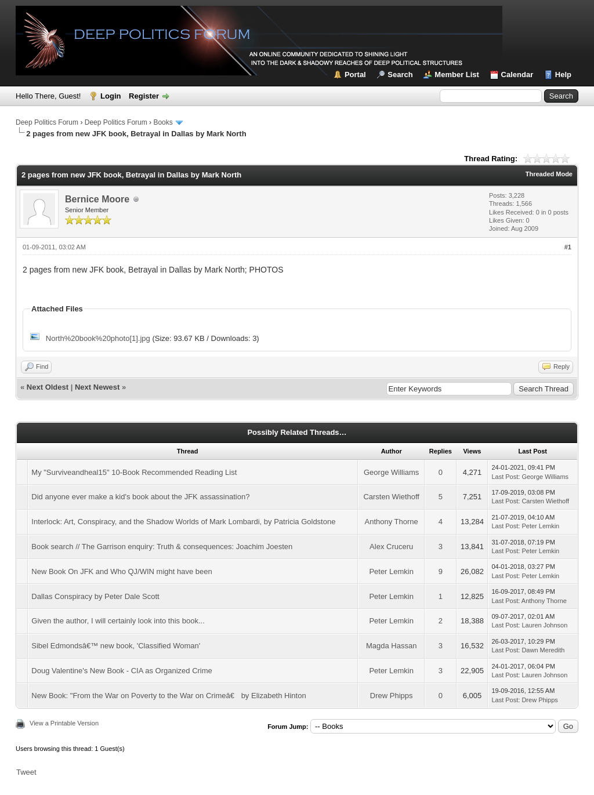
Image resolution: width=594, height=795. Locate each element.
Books (162, 122)
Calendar (517, 74)
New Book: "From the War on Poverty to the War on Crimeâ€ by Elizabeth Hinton (168, 695)
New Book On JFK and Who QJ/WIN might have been (121, 571)
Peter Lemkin (540, 525)
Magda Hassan (391, 645)
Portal (355, 74)
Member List (456, 74)
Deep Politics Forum (47, 122)
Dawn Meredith (542, 650)
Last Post (504, 476)
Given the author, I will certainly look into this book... (117, 620)
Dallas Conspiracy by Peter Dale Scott (95, 596)
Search (399, 74)
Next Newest (97, 387)
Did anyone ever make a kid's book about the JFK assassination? (140, 496)
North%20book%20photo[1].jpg (98, 338)
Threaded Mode (549, 173)
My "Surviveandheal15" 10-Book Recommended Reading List (134, 472)
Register (144, 96)
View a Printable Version (64, 723)
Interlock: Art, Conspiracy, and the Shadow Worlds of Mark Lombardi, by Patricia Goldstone (183, 521)
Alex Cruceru (391, 546)
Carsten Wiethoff (391, 496)
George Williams (391, 472)
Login (110, 96)
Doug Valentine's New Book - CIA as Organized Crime (121, 670)
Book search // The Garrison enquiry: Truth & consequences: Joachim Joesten (161, 546)
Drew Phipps (391, 695)
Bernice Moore (97, 199)
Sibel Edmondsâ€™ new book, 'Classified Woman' (115, 645)
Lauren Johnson (544, 625)
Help (563, 74)
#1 (567, 247)
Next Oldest (47, 387)
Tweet (26, 772)
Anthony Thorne (391, 521)
